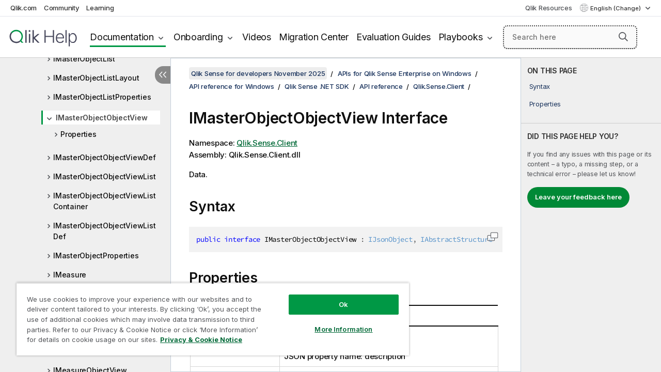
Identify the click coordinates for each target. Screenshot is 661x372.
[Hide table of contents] (162, 75)
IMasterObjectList (84, 58)
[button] (623, 37)
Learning (100, 8)
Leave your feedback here (578, 197)
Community (62, 8)
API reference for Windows (231, 86)
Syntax (539, 86)
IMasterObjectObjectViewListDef (104, 231)
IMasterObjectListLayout (96, 77)
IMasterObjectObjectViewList (104, 176)
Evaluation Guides (393, 37)
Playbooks (460, 37)
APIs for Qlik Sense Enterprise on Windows (404, 73)
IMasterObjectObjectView (101, 117)
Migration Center (314, 37)
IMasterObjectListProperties (102, 96)
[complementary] (591, 215)
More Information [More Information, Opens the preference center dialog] (336, 321)
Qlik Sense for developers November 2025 (258, 73)
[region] (208, 315)
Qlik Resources (548, 8)
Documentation (122, 37)
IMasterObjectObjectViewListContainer (104, 201)
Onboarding (198, 37)
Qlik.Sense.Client (438, 86)
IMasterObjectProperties (95, 255)
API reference (381, 86)
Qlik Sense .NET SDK (317, 86)
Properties (78, 134)
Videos (256, 37)
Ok (335, 296)
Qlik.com (23, 8)
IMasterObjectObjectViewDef (104, 157)
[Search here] (570, 37)
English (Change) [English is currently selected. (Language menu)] (616, 8)
